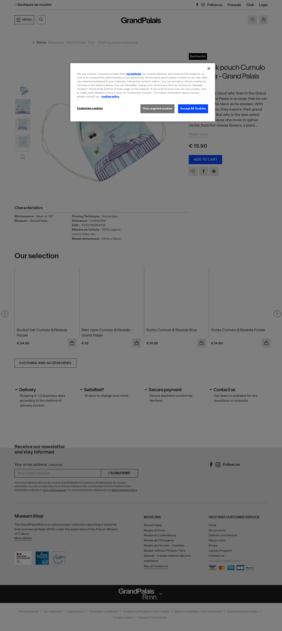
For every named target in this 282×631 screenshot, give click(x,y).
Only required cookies (157, 108)
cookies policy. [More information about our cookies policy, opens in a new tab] (110, 96)
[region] (142, 92)
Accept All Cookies (193, 108)
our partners (133, 74)
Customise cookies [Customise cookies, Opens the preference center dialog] (90, 108)
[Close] (209, 68)
